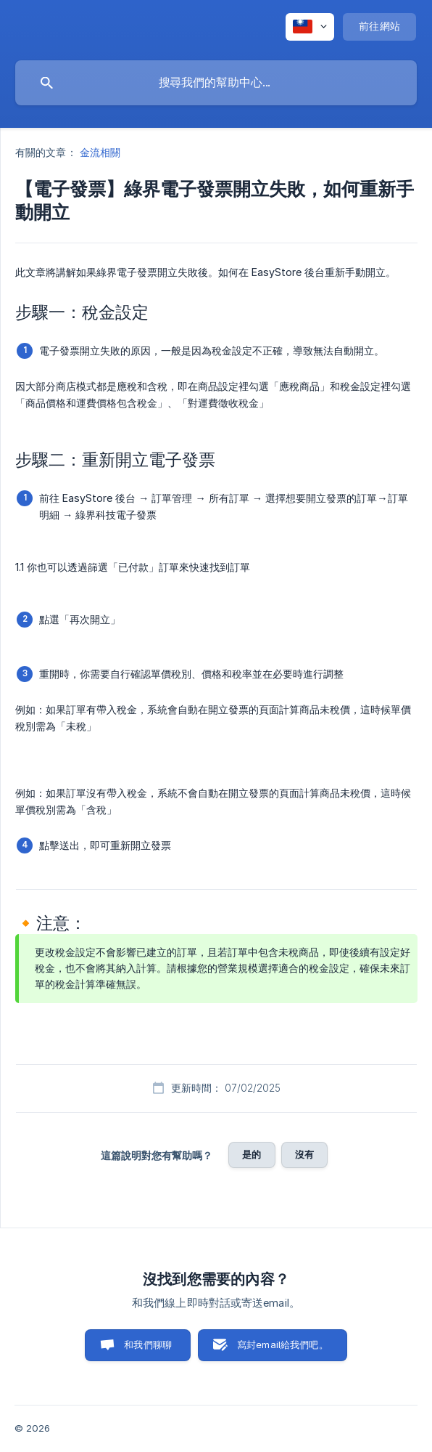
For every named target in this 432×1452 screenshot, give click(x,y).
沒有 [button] (304, 1154)
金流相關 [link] (100, 152)
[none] (310, 27)
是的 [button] (251, 1154)
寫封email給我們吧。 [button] (282, 1344)
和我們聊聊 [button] (148, 1344)
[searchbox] (216, 82)
